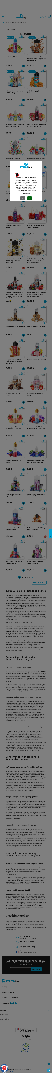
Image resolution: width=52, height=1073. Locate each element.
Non (23, 198)
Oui (29, 198)
